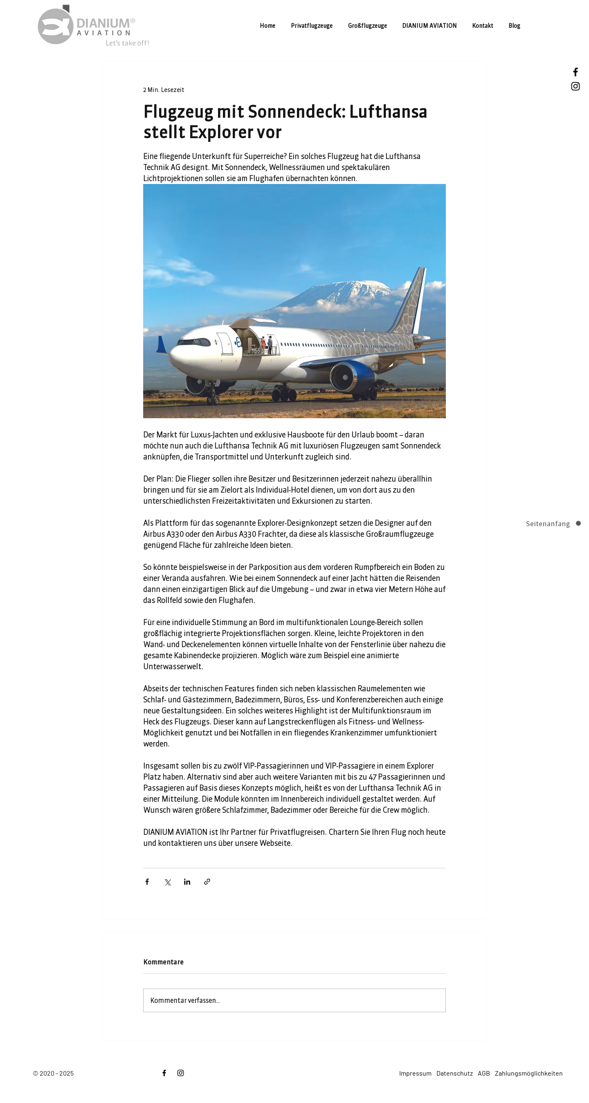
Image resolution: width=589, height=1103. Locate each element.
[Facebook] (575, 72)
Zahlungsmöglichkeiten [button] (529, 1073)
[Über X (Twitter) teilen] (167, 882)
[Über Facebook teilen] (147, 882)
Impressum (415, 1073)
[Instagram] (575, 86)
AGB (484, 1073)
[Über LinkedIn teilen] (187, 882)
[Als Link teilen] (207, 882)
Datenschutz (454, 1073)
